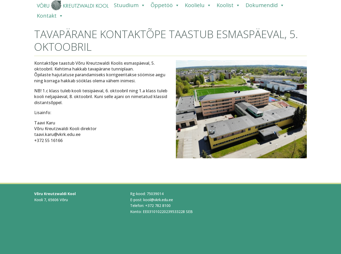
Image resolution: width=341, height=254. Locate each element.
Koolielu (198, 5)
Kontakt (50, 16)
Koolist (228, 5)
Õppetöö (165, 5)
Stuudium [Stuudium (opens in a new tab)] (129, 5)
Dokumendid (265, 5)
